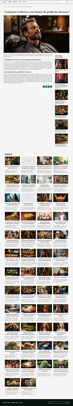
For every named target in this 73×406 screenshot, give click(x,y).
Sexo (20, 1)
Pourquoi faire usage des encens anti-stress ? (61, 117)
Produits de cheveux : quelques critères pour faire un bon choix (60, 102)
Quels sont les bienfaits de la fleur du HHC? (44, 241)
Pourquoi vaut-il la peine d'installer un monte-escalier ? (45, 297)
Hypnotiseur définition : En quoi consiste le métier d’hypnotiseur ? (28, 242)
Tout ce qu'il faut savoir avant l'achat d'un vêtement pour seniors (28, 279)
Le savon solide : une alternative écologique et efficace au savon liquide (28, 371)
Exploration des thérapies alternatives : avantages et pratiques (60, 168)
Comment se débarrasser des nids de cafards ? (28, 352)
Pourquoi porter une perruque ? (61, 333)
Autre (24, 1)
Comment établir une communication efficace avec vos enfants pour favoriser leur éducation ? (12, 243)
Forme (9, 1)
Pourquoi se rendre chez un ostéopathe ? (28, 389)
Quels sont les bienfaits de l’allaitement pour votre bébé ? (60, 353)
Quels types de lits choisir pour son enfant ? (60, 259)
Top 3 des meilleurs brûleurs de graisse (60, 296)
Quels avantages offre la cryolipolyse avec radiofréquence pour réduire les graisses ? (60, 224)
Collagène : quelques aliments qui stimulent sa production (12, 390)
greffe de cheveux (8, 61)
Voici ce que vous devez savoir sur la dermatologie (60, 370)
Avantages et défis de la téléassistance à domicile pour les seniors (28, 168)
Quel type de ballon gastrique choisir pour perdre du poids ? (44, 353)
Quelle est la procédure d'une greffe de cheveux (44, 259)
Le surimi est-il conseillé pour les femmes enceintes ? (28, 316)
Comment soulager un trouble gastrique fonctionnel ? (44, 205)
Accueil (5, 6)
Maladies (15, 1)
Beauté (4, 1)
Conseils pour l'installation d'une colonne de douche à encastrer (44, 187)
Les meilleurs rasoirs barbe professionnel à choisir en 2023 (44, 279)
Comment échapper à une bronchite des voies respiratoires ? (12, 205)
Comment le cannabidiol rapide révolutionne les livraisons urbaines (28, 186)
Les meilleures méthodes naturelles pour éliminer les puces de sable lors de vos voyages (12, 224)
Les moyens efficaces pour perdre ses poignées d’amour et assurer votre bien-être (61, 86)
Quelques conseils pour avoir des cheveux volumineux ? (44, 334)
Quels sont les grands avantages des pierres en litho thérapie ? (12, 316)
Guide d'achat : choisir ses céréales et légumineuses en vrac (60, 186)
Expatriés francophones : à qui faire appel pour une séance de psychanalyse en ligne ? (44, 169)
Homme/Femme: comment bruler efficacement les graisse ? (60, 205)
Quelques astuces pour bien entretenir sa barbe (61, 131)
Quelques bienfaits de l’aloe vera (44, 370)
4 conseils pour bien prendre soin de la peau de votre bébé (60, 242)
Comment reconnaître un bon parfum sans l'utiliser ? (28, 260)
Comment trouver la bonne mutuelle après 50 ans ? (12, 334)
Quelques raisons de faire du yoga (12, 352)
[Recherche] (59, 2)
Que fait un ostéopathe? (60, 277)
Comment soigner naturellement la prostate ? (28, 205)
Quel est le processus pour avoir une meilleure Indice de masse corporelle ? (28, 224)
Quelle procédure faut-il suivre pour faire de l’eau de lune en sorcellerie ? (12, 279)
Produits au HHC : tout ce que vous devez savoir (12, 259)
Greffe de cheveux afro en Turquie (60, 315)
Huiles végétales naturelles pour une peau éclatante (28, 334)
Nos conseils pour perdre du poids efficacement (44, 315)
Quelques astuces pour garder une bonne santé (60, 145)
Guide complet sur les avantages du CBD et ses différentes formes (12, 186)
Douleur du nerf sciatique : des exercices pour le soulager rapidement (12, 371)
